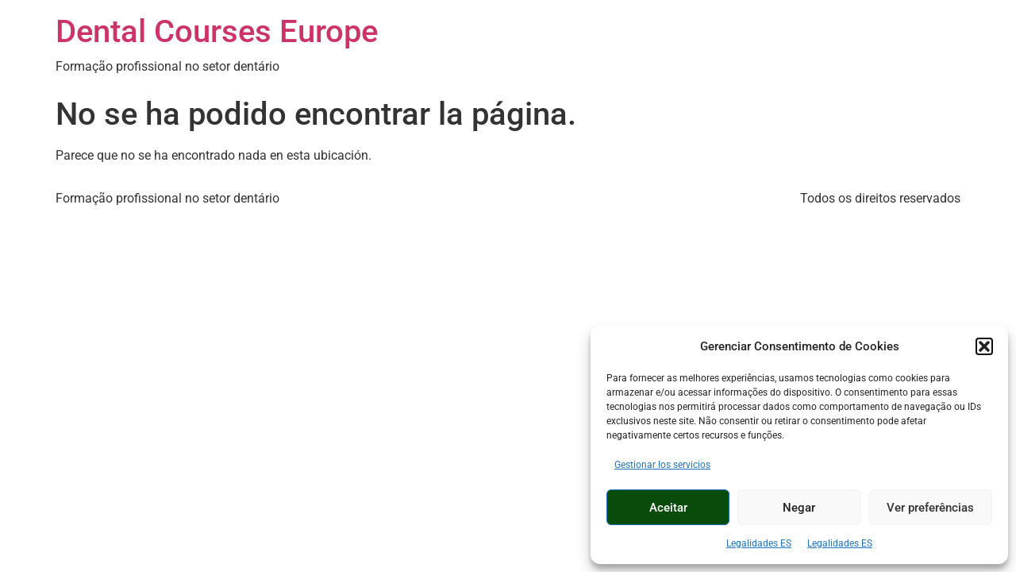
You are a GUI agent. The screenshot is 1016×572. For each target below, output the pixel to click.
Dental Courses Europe (217, 31)
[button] (984, 346)
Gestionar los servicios (662, 464)
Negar (799, 507)
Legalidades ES (758, 543)
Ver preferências (930, 507)
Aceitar (668, 507)
